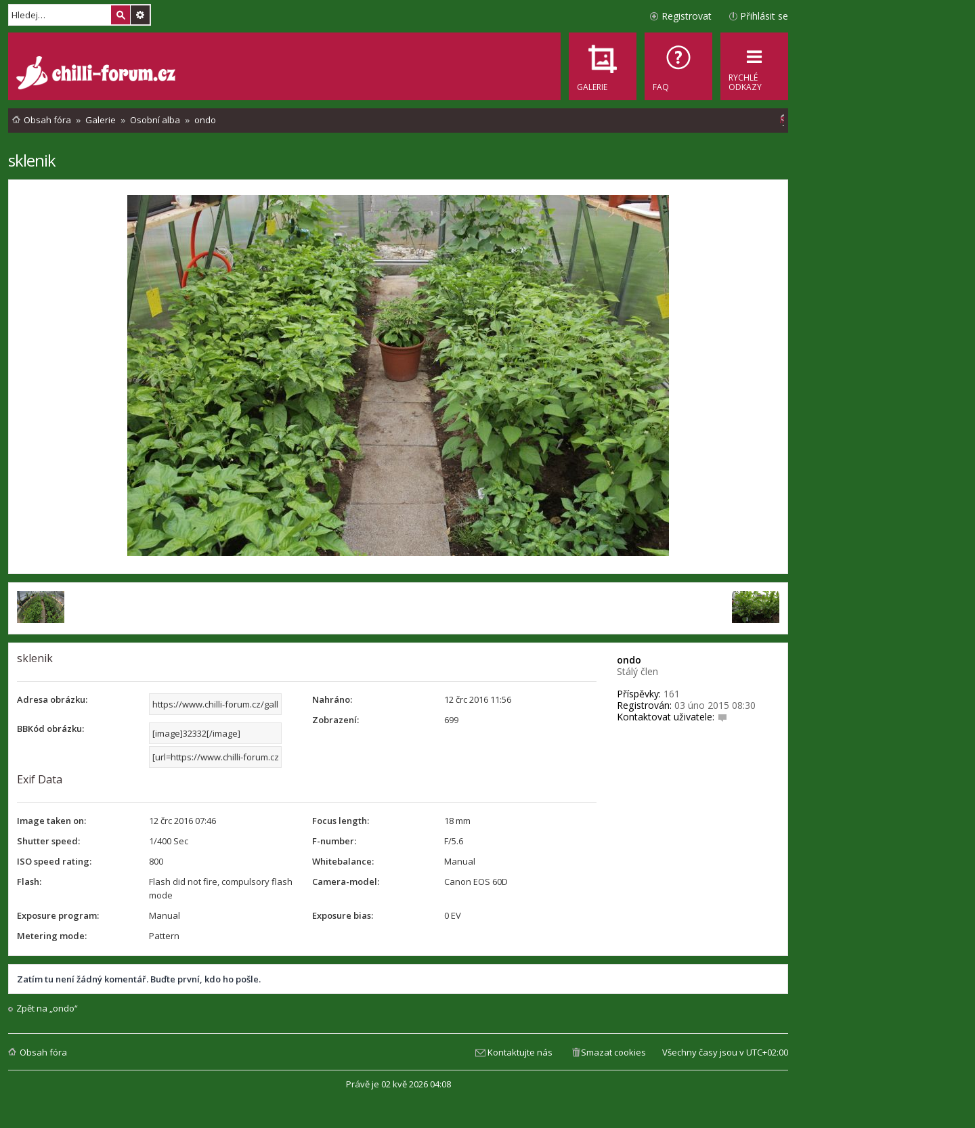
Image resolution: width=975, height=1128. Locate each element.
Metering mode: (52, 936)
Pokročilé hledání (140, 14)
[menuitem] (678, 66)
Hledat (120, 14)
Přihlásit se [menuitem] (764, 15)
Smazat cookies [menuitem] (613, 1052)
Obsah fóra (43, 1052)
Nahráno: (332, 699)
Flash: (29, 881)
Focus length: (340, 821)
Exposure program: (58, 915)
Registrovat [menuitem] (687, 15)
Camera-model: (345, 881)
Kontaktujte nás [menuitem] (520, 1052)
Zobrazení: (335, 720)
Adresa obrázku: (52, 699)
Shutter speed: (48, 841)
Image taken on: (51, 821)
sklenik (32, 160)
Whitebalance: (343, 861)
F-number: (334, 841)
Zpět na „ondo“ (47, 1008)
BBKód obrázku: (50, 728)
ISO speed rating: (54, 861)
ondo (629, 659)
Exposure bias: (342, 915)
